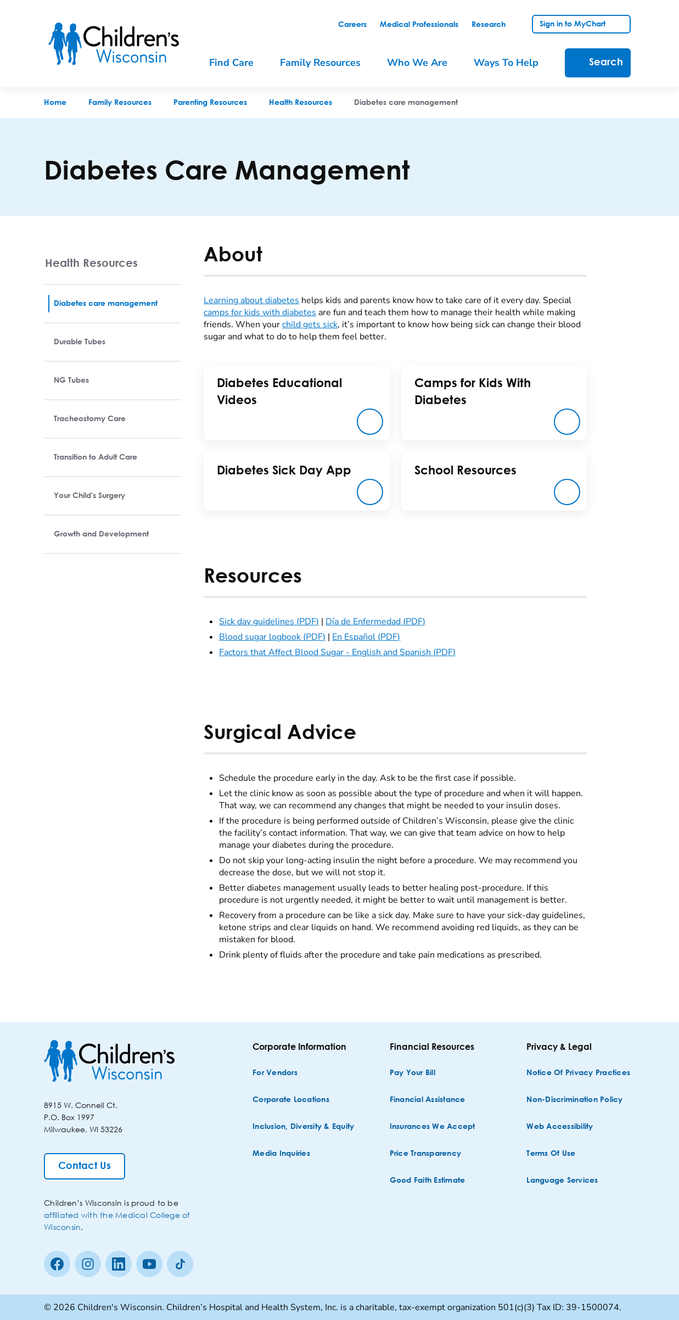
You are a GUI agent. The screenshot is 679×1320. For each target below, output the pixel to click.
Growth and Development (101, 534)
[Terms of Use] (550, 1154)
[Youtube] (149, 1264)
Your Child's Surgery (89, 496)
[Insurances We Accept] (432, 1127)
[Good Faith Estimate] (427, 1181)
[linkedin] (118, 1264)
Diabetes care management (106, 303)
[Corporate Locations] (290, 1100)
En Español (366, 637)
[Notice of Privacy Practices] (578, 1073)
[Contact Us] (84, 1166)
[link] (352, 25)
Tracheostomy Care (90, 419)
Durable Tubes (79, 342)
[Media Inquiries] (281, 1154)
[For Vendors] (275, 1073)
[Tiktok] (180, 1264)
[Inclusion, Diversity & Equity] (303, 1127)
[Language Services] (562, 1181)
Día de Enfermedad (375, 622)
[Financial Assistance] (427, 1100)
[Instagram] (88, 1264)
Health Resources (91, 262)
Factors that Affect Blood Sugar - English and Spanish (337, 652)
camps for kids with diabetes (260, 312)
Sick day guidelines (269, 622)
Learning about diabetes (251, 300)
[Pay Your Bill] (412, 1073)
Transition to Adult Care (95, 457)
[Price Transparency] (426, 1154)
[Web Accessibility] (559, 1127)
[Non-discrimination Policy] (574, 1100)
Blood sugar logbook (272, 637)
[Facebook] (57, 1264)
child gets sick (310, 324)
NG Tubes (71, 380)
